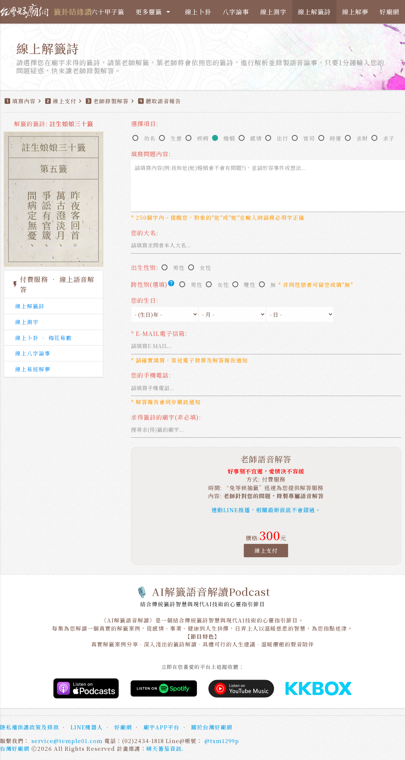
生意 (176, 138)
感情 (256, 138)
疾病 (203, 138)
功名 (150, 138)
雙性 (250, 284)
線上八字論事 (33, 353)
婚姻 (229, 138)
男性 (179, 267)
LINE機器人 (86, 727)
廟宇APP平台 (161, 727)
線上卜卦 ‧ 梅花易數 (43, 337)
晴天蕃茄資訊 (164, 748)
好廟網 (389, 11)
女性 (205, 267)
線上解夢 (355, 11)
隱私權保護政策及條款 (29, 727)
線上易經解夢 (33, 369)
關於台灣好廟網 (211, 727)
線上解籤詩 (314, 11)
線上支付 (266, 550)
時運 (336, 138)
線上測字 (273, 11)
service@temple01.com (67, 741)
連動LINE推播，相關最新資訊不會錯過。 (266, 510)
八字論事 (235, 11)
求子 (389, 138)
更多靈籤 (154, 12)
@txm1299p (221, 741)
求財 (362, 138)
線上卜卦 (198, 11)
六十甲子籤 (107, 11)
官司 (309, 138)
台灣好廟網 (15, 748)
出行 (282, 138)
